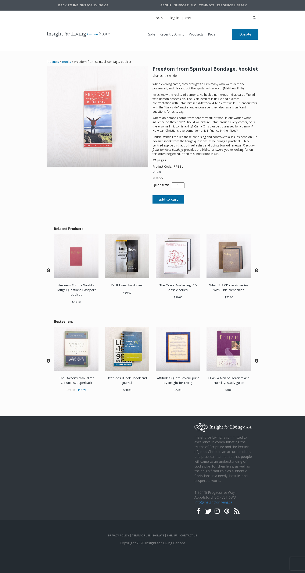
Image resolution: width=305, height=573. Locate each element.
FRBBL (178, 166)
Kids (211, 34)
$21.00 (71, 390)
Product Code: (162, 166)
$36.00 (127, 292)
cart (188, 18)
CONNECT (206, 5)
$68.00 (127, 390)
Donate (245, 34)
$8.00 (228, 390)
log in (174, 18)
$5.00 (178, 390)
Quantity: (160, 185)
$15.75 (82, 390)
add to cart (168, 199)
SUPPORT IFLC (185, 5)
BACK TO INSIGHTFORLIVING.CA (83, 5)
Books (66, 62)
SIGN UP (172, 535)
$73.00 (229, 297)
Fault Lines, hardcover (127, 285)
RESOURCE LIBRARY (232, 5)
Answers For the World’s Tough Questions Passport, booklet (76, 290)
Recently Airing (171, 34)
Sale (151, 34)
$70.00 (178, 297)
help (159, 18)
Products (196, 34)
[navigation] (237, 5)
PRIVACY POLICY (118, 535)
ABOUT (166, 5)
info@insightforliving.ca (213, 502)
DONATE (158, 535)
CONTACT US (188, 535)
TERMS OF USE (141, 535)
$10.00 (156, 172)
